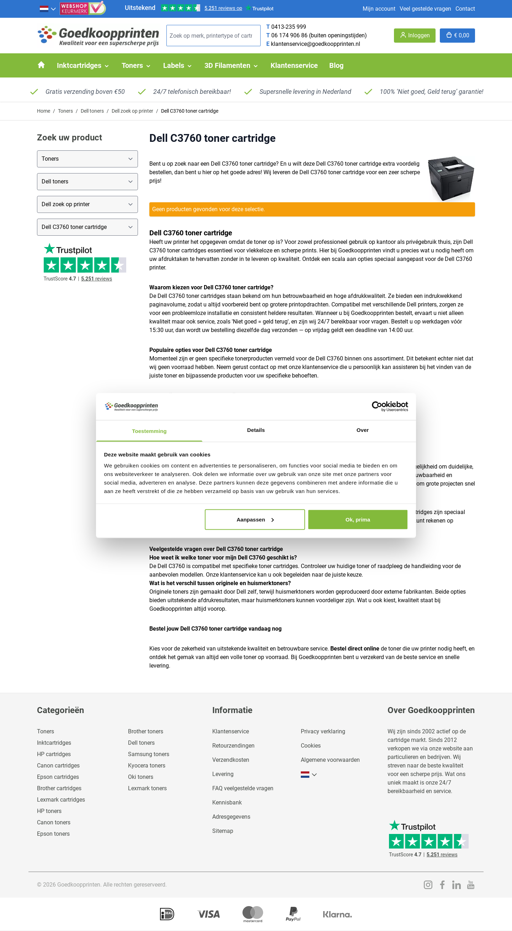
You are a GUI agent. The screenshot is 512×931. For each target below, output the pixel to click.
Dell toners (92, 111)
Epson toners (53, 833)
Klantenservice (230, 731)
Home (43, 111)
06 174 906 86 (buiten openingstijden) (319, 35)
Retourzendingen (233, 745)
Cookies (311, 745)
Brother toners (145, 731)
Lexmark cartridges (61, 799)
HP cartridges (54, 754)
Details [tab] (256, 430)
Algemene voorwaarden (330, 759)
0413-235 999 (288, 26)
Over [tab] (363, 430)
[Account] (415, 35)
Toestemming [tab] (149, 431)
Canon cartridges (58, 765)
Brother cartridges (59, 788)
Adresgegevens (231, 816)
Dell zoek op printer (132, 111)
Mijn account (379, 8)
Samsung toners (148, 754)
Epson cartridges (58, 777)
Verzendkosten (230, 759)
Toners (65, 111)
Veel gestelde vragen (425, 8)
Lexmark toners (147, 788)
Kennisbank (227, 802)
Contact (465, 8)
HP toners (49, 811)
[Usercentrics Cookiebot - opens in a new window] (377, 406)
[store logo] (99, 35)
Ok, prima (358, 519)
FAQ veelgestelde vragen (242, 788)
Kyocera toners (146, 765)
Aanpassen (255, 519)
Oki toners (140, 777)
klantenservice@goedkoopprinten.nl (315, 44)
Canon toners (53, 822)
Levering (223, 774)
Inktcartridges (54, 742)
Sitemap (222, 831)
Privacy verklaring (323, 731)
